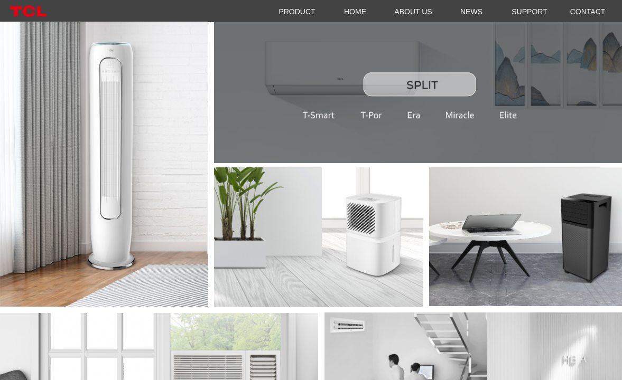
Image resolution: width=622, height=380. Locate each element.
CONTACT (588, 11)
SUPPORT (529, 11)
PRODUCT (296, 11)
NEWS (471, 11)
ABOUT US (413, 11)
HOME (355, 11)
